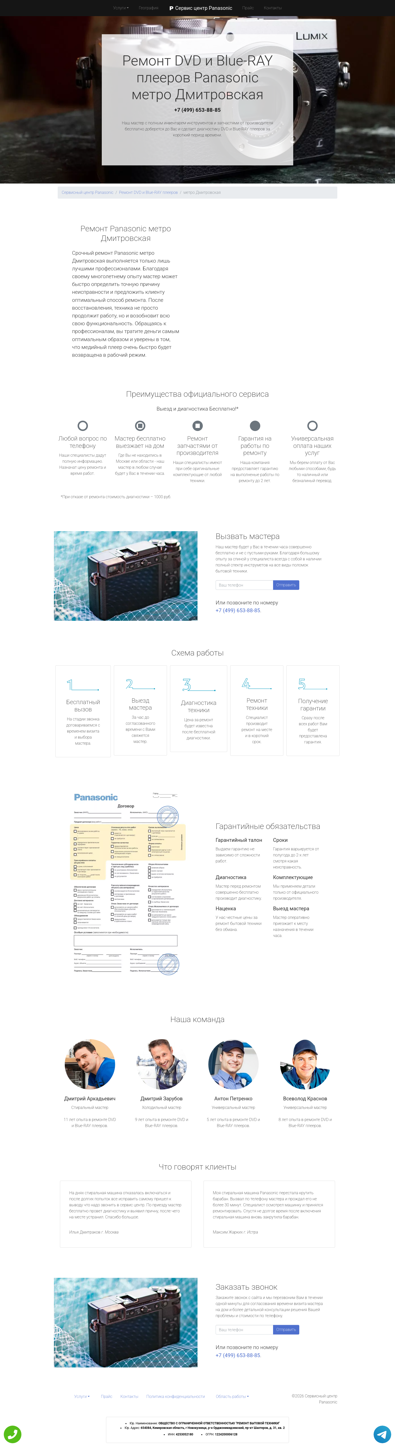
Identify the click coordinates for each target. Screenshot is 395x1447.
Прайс (248, 8)
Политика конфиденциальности (175, 1396)
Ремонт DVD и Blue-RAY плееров (148, 192)
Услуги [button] (119, 8)
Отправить (286, 585)
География (148, 8)
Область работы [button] (231, 1396)
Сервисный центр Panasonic (87, 192)
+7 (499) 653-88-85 (197, 110)
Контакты (273, 8)
